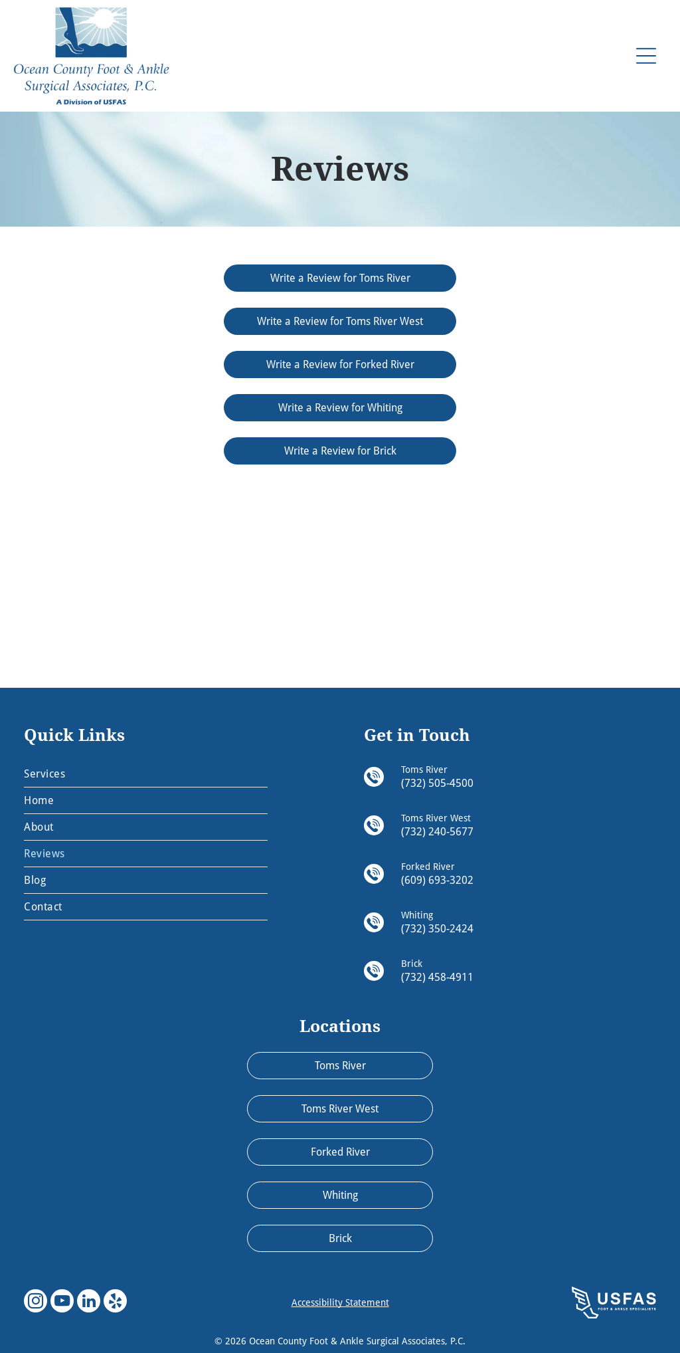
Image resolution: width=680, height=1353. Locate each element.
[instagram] (35, 1302)
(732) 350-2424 (437, 928)
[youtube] (62, 1302)
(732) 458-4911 (437, 977)
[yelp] (115, 1302)
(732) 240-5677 (437, 831)
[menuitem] (146, 774)
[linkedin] (88, 1302)
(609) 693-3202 (437, 880)
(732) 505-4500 (437, 783)
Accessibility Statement (340, 1302)
